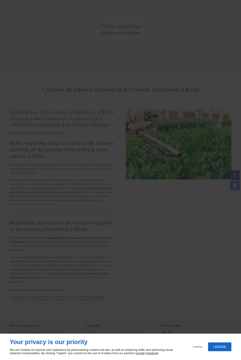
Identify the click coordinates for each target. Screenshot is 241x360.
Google (140, 353)
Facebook (152, 353)
